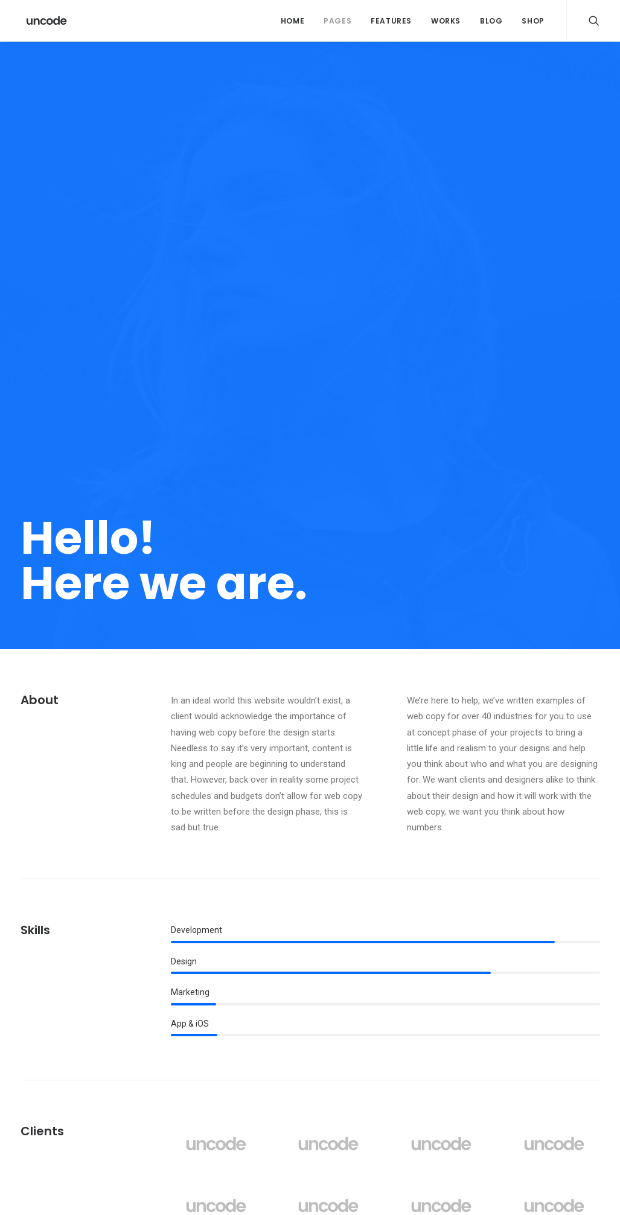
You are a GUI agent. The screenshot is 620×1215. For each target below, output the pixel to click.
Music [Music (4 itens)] (576, 1036)
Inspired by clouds (213, 1075)
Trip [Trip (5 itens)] (500, 1094)
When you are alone (372, 1075)
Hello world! (200, 1016)
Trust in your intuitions (377, 1016)
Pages (337, 21)
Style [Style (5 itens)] (503, 1075)
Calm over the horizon (221, 1045)
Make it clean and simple (382, 1060)
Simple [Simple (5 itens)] (505, 1056)
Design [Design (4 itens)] (505, 1017)
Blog (491, 21)
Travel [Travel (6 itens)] (575, 1075)
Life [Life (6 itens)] (543, 1036)
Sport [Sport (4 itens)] (545, 1056)
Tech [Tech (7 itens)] (537, 1075)
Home (292, 21)
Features (391, 21)
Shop (533, 21)
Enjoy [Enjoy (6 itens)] (544, 1017)
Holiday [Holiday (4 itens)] (507, 1036)
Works (446, 21)
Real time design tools (377, 1090)
